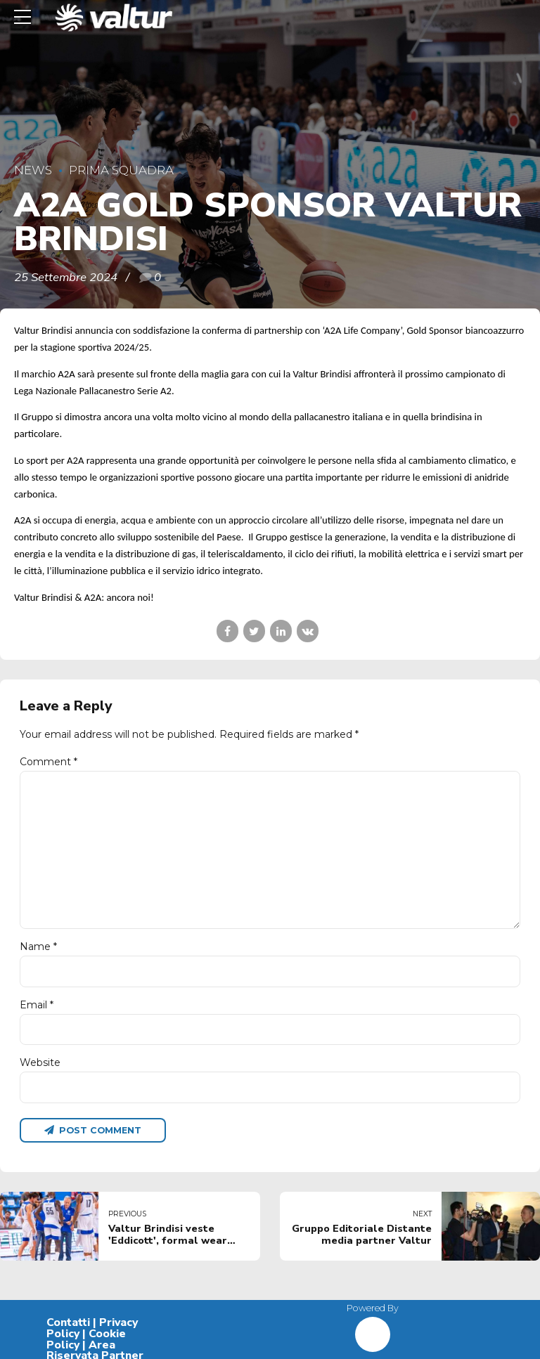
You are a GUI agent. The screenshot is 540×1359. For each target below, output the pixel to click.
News (33, 170)
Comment (48, 761)
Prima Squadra (121, 170)
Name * (38, 947)
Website (40, 1063)
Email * (36, 1005)
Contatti (68, 1323)
